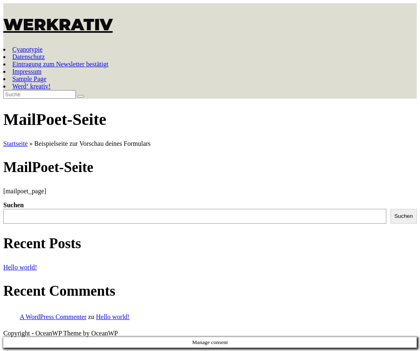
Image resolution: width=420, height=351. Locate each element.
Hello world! (20, 267)
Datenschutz (28, 56)
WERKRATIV (58, 24)
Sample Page (29, 78)
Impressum (26, 71)
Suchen (13, 205)
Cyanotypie (27, 49)
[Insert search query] (39, 94)
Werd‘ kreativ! (31, 86)
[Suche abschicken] (81, 96)
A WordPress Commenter (53, 316)
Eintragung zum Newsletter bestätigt (60, 64)
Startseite (15, 143)
